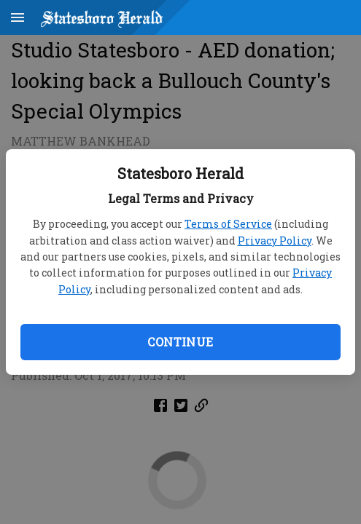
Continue (180, 341)
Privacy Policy (274, 240)
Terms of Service (228, 224)
